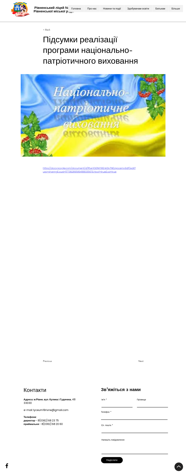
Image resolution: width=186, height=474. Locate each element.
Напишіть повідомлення (113, 440)
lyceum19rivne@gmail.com (50, 410)
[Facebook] (7, 466)
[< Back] (52, 30)
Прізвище (141, 400)
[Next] (136, 361)
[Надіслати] (112, 460)
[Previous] (52, 361)
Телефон (105, 412)
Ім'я (103, 400)
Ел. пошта (106, 425)
